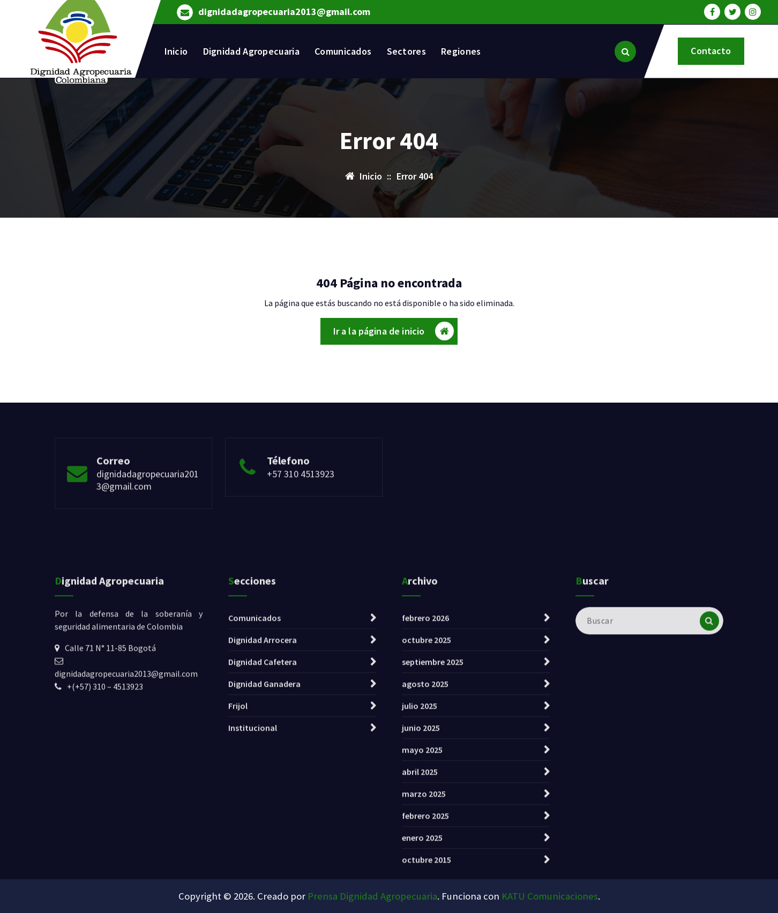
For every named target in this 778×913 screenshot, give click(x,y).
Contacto (711, 50)
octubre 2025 (426, 770)
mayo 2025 (422, 880)
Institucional (252, 858)
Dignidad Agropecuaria (251, 51)
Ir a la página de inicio (393, 334)
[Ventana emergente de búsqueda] (625, 51)
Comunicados (343, 51)
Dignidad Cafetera (262, 792)
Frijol (238, 836)
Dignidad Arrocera (262, 770)
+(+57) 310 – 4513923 (105, 817)
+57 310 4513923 (300, 505)
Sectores (406, 51)
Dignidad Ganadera (264, 814)
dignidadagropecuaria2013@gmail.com (284, 11)
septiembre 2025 (432, 792)
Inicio (176, 51)
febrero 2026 (425, 748)
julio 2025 (419, 836)
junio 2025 (421, 858)
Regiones (461, 51)
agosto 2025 (425, 814)
